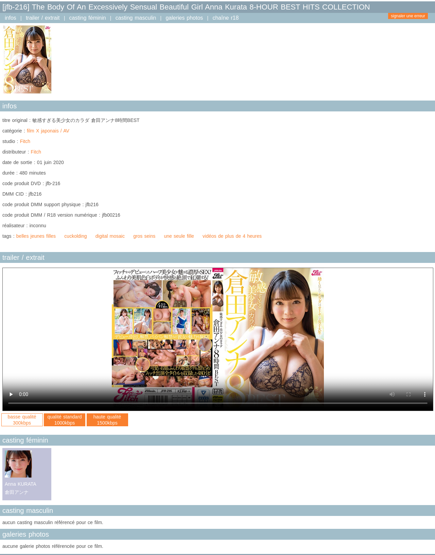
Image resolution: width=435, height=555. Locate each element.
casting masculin (136, 18)
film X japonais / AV (48, 130)
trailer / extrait (43, 18)
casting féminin (87, 18)
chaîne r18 (225, 18)
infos (10, 18)
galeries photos (184, 18)
